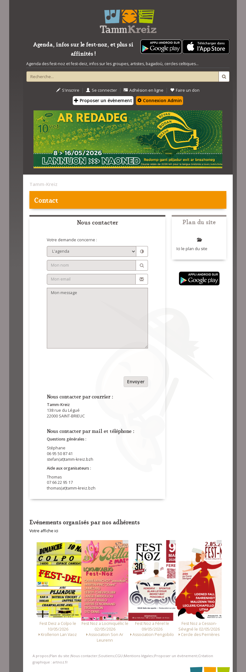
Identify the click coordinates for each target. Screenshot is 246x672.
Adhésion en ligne (143, 90)
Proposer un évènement (103, 100)
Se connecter (101, 90)
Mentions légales (138, 655)
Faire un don (185, 90)
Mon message (97, 318)
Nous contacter (84, 655)
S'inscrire (67, 90)
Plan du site (59, 655)
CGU (119, 655)
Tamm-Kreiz (43, 184)
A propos (40, 655)
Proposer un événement (175, 655)
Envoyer (136, 382)
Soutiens (106, 655)
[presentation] (95, 364)
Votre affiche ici (43, 530)
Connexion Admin (159, 100)
